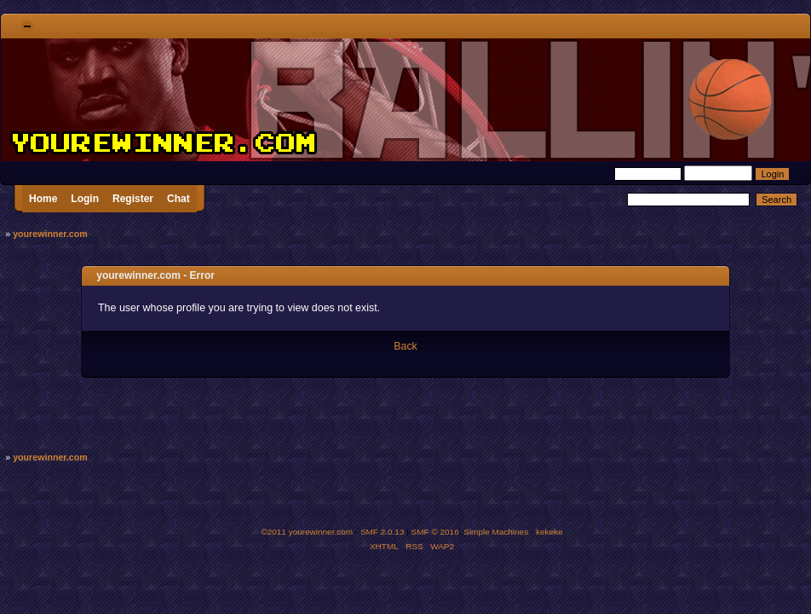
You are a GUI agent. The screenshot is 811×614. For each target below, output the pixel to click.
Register (132, 199)
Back (405, 346)
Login (85, 199)
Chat (178, 199)
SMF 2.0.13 (382, 531)
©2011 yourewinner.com (307, 531)
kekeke (549, 531)
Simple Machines (495, 531)
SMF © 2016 (435, 531)
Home (43, 199)
